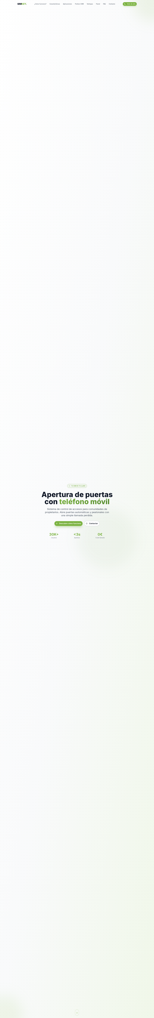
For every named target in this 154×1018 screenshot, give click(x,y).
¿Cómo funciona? (40, 2)
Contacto (112, 2)
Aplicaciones (67, 2)
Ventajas (90, 2)
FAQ (104, 2)
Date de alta (130, 2)
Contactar (92, 524)
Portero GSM (79, 2)
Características (55, 2)
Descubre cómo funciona (68, 524)
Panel (98, 2)
